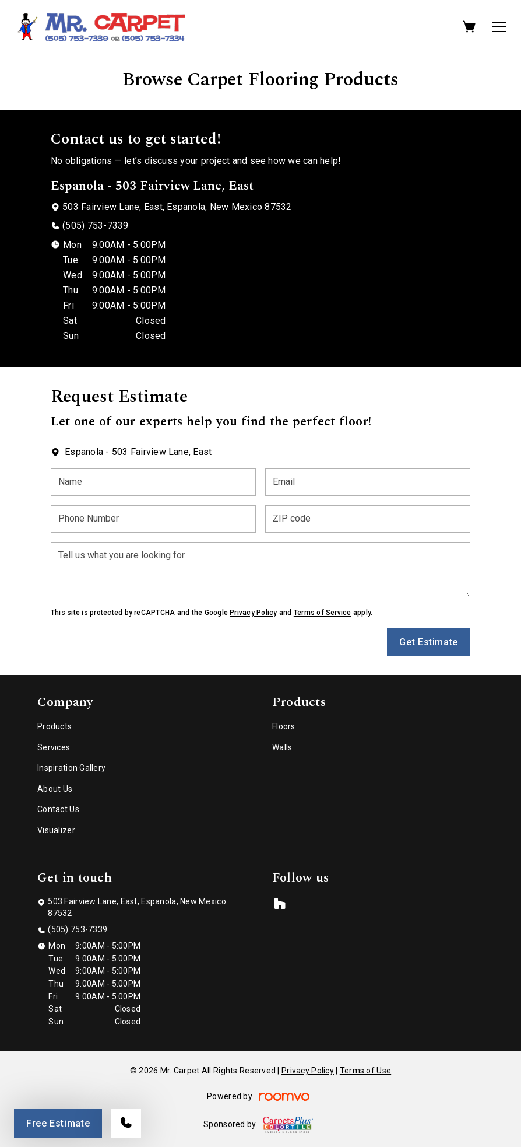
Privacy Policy (253, 613)
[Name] (153, 482)
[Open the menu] (499, 26)
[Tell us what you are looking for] (260, 569)
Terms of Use (365, 1070)
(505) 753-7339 (95, 225)
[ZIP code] (367, 519)
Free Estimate (58, 1123)
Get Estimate (428, 642)
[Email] (367, 482)
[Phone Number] (153, 519)
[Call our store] (126, 1123)
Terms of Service (322, 613)
